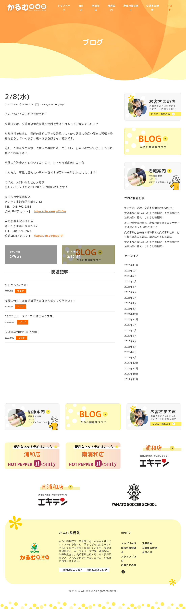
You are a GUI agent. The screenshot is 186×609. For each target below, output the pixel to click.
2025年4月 (130, 292)
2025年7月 (130, 276)
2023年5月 (130, 335)
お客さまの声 (128, 565)
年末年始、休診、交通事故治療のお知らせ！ (149, 207)
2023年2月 (130, 352)
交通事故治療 (149, 547)
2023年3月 (130, 346)
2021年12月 (131, 379)
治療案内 (147, 543)
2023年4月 (130, 341)
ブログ (61, 104)
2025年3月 (130, 297)
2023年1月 (130, 357)
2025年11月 (131, 265)
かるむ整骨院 (85, 590)
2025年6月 (130, 281)
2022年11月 (131, 368)
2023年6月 (130, 330)
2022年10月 (131, 373)
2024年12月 (131, 314)
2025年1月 (130, 308)
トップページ (128, 543)
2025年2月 (130, 303)
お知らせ (147, 552)
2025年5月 (130, 286)
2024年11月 (131, 319)
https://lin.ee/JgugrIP (49, 235)
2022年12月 (131, 362)
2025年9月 (130, 270)
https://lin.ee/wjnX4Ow (50, 211)
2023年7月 (130, 324)
